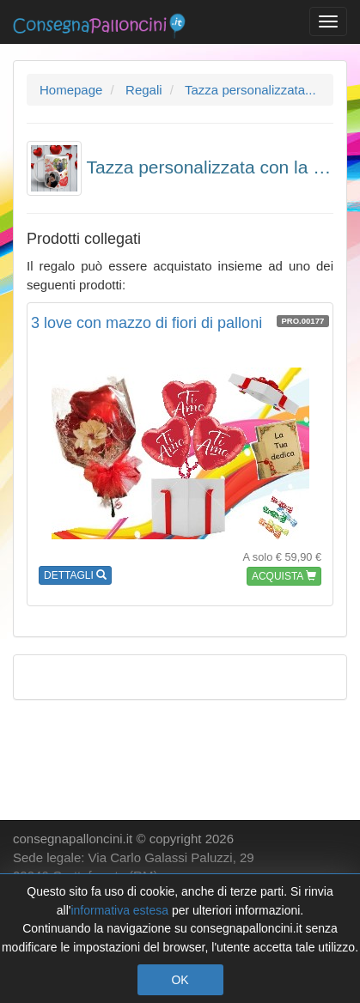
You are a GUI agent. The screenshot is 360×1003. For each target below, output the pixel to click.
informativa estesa (119, 910)
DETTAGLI (75, 575)
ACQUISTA (284, 576)
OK (179, 980)
